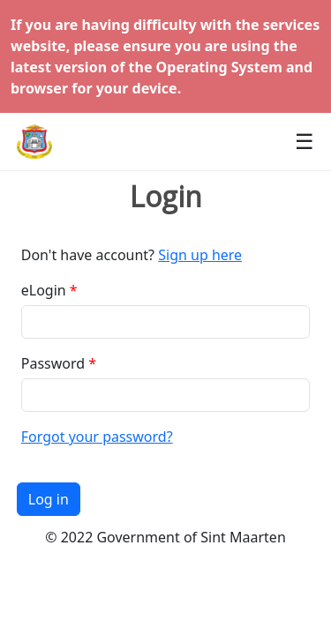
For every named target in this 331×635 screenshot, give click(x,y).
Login (166, 196)
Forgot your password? (97, 436)
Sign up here (200, 255)
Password (53, 363)
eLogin (43, 290)
